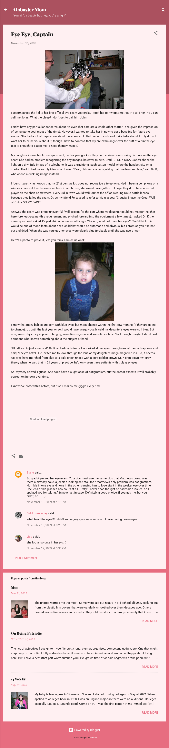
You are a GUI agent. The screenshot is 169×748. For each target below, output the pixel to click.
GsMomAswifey (37, 513)
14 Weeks (18, 679)
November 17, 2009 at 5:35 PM (46, 548)
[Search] (163, 11)
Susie (30, 472)
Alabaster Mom (29, 9)
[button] (155, 33)
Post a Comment (26, 558)
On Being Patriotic (26, 633)
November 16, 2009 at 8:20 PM (46, 525)
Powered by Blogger (84, 730)
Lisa (29, 536)
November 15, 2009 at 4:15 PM (46, 502)
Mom (15, 587)
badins (93, 737)
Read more (150, 621)
